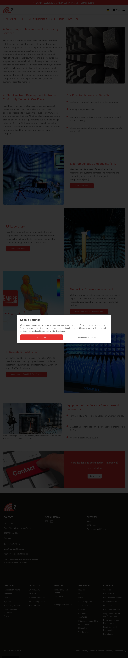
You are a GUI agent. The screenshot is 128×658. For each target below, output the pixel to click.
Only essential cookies (86, 337)
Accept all (41, 337)
